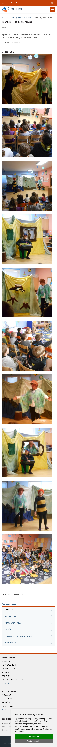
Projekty (6, 676)
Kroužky (8, 629)
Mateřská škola (14, 18)
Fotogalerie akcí (10, 665)
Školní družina (9, 668)
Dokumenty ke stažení (12, 680)
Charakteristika (12, 623)
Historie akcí (10, 616)
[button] (52, 2)
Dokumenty (10, 642)
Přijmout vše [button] (34, 736)
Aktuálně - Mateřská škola (13, 594)
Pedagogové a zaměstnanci (18, 636)
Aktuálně (28, 18)
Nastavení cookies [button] (34, 741)
